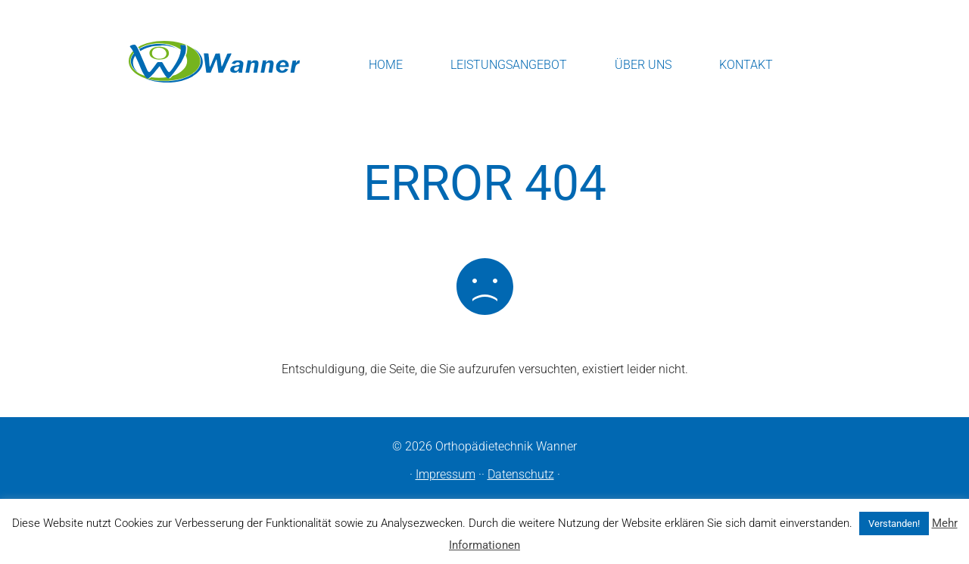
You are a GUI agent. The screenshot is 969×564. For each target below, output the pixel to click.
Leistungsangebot (508, 65)
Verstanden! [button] (894, 523)
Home (386, 65)
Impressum (445, 474)
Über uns (643, 65)
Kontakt (746, 65)
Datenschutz (521, 474)
